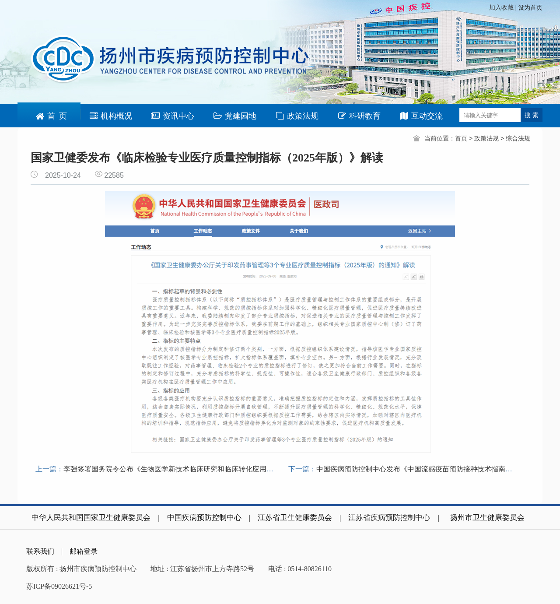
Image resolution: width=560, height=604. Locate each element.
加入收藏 (502, 7)
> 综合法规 (515, 138)
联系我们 (40, 551)
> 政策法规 (484, 138)
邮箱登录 (84, 551)
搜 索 (532, 115)
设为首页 (530, 7)
